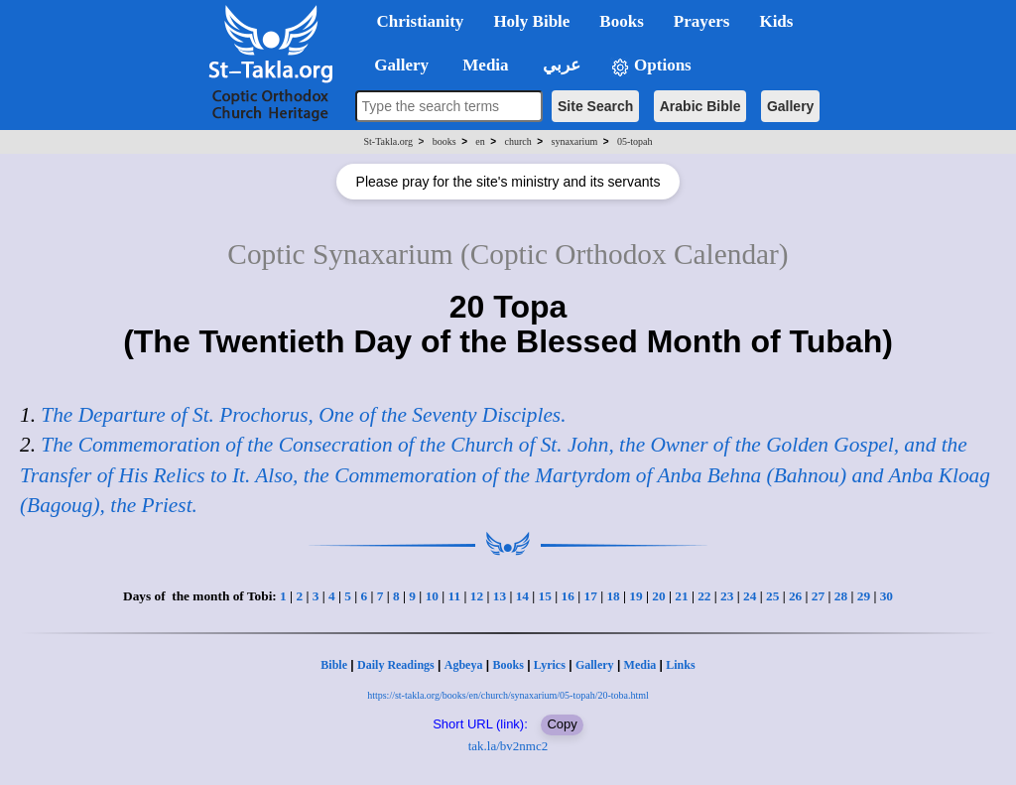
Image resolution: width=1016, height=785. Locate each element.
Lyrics (550, 665)
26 (795, 596)
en (479, 141)
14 (522, 596)
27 (818, 596)
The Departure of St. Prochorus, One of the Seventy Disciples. (303, 415)
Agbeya (463, 665)
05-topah (635, 141)
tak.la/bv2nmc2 (508, 745)
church (518, 141)
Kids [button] (776, 21)
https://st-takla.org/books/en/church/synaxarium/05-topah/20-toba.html (508, 695)
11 (454, 596)
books (444, 141)
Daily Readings (396, 665)
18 (612, 596)
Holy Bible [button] (531, 21)
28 (840, 596)
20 (658, 596)
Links (680, 665)
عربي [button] (559, 65)
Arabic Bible (700, 106)
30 (886, 596)
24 (749, 596)
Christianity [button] (420, 21)
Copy (561, 724)
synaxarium (575, 141)
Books (507, 665)
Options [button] (651, 66)
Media (640, 665)
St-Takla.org (388, 141)
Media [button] (483, 65)
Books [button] (621, 21)
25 (772, 596)
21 (681, 596)
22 (704, 596)
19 (635, 596)
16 (568, 596)
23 (726, 596)
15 (545, 596)
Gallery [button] (396, 65)
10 (432, 596)
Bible (333, 665)
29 (863, 596)
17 (589, 596)
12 (476, 596)
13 (499, 596)
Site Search (595, 106)
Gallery (790, 106)
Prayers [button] (702, 21)
